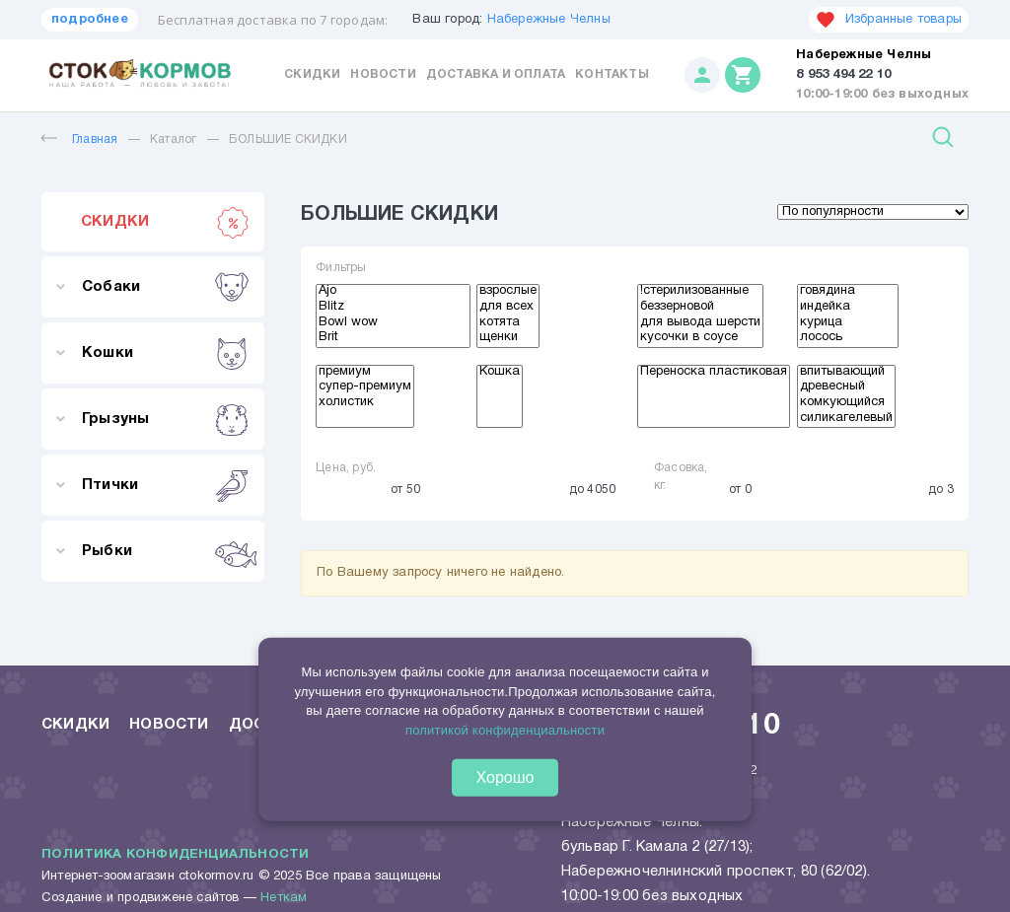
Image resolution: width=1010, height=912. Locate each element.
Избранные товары (889, 20)
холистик (365, 404)
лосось (848, 339)
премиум (365, 374)
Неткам (283, 898)
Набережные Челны (549, 20)
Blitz (393, 308)
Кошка (499, 374)
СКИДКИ (165, 222)
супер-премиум (365, 388)
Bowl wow (393, 324)
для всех (508, 308)
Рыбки (165, 551)
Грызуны (165, 419)
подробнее (89, 20)
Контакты (612, 74)
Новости (382, 74)
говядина (848, 293)
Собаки (165, 287)
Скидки (312, 74)
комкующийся (846, 404)
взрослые (508, 293)
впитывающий (846, 374)
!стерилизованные (700, 293)
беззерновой (700, 308)
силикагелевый (846, 420)
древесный (846, 388)
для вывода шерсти (700, 324)
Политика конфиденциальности (175, 855)
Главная (79, 139)
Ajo (393, 293)
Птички (165, 485)
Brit (393, 339)
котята (508, 324)
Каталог (173, 139)
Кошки (165, 353)
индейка (848, 308)
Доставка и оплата (495, 74)
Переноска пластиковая (713, 374)
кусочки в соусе (700, 339)
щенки (508, 339)
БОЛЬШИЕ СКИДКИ (288, 139)
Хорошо (505, 777)
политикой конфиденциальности (505, 729)
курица (848, 324)
